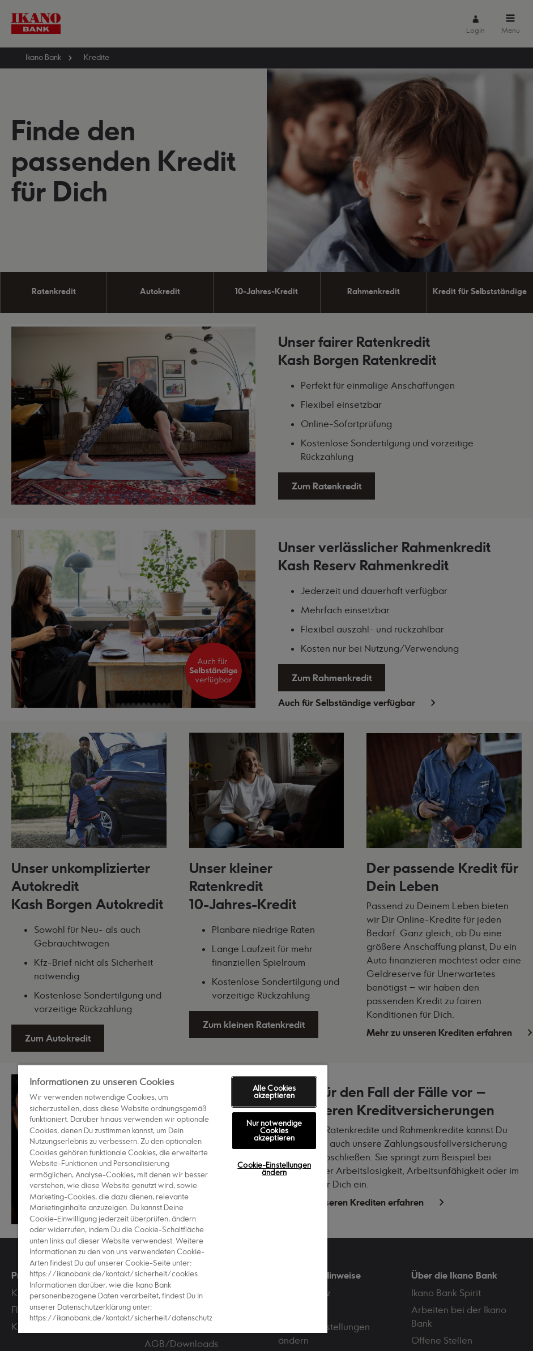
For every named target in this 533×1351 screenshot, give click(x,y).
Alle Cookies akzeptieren (274, 1091)
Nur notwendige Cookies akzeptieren (274, 1130)
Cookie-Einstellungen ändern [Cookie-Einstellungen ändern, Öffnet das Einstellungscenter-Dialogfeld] (274, 1168)
